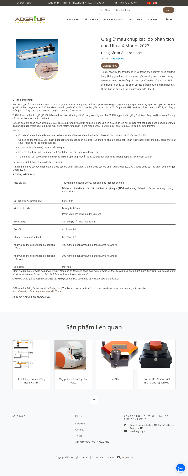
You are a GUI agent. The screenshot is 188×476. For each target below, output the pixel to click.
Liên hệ (168, 19)
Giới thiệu (135, 19)
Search (168, 10)
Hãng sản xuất (113, 19)
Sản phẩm (90, 19)
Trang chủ (72, 19)
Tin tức (153, 19)
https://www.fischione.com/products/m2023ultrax (37, 291)
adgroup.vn (127, 457)
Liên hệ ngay (110, 65)
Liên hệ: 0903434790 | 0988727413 (92, 441)
